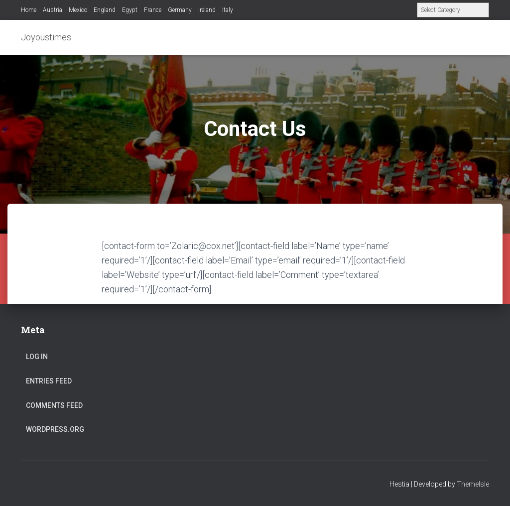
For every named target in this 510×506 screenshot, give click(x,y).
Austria (52, 9)
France (152, 9)
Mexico (78, 9)
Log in (37, 357)
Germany (180, 9)
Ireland (207, 9)
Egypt (129, 9)
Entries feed (49, 381)
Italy (227, 9)
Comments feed (54, 405)
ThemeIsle (473, 484)
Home (28, 9)
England (105, 9)
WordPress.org (55, 429)
